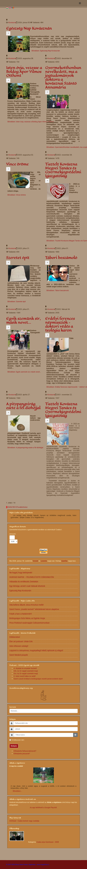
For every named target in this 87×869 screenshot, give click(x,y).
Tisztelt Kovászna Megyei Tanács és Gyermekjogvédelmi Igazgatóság (63, 170)
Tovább (19, 507)
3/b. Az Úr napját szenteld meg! (26, 671)
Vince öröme (17, 164)
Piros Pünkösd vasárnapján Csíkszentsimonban (29, 623)
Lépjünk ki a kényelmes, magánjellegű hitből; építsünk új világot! (36, 650)
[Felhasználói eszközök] (8, 33)
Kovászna (12, 22)
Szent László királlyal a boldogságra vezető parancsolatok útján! (38, 679)
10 (16, 507)
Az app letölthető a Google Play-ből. (43, 808)
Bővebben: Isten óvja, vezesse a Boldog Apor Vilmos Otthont (31, 122)
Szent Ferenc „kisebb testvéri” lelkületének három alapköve (34, 609)
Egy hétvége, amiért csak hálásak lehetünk (27, 586)
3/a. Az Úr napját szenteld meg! (26, 674)
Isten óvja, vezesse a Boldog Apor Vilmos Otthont (24, 71)
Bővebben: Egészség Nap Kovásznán (46, 51)
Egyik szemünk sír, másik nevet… (23, 320)
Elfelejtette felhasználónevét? (25, 751)
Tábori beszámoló (61, 257)
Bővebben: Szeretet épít (17, 302)
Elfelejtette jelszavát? (22, 754)
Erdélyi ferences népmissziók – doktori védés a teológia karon (60, 324)
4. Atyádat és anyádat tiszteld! (25, 668)
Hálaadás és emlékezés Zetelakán (23, 582)
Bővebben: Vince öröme (17, 195)
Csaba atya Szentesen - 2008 (48, 842)
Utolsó (25, 507)
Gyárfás (64, 561)
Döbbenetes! (14, 637)
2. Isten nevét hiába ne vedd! (25, 676)
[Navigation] (80, 3)
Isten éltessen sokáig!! (18, 646)
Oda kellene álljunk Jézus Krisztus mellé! (26, 605)
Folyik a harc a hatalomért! (20, 614)
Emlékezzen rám (18, 740)
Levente (44, 561)
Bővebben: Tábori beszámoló (58, 290)
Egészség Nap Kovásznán (29, 28)
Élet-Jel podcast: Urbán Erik (21, 641)
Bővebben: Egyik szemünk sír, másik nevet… (24, 372)
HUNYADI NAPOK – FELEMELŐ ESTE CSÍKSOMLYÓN (31, 577)
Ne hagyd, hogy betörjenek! (20, 573)
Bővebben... (17, 791)
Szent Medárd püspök (18, 655)
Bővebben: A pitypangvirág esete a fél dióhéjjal (25, 448)
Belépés (14, 746)
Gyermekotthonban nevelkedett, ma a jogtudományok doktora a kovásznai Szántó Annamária (63, 77)
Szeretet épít (17, 257)
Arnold (35, 561)
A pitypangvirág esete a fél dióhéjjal (23, 406)
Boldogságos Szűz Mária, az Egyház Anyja (27, 618)
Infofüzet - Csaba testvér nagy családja (24, 821)
